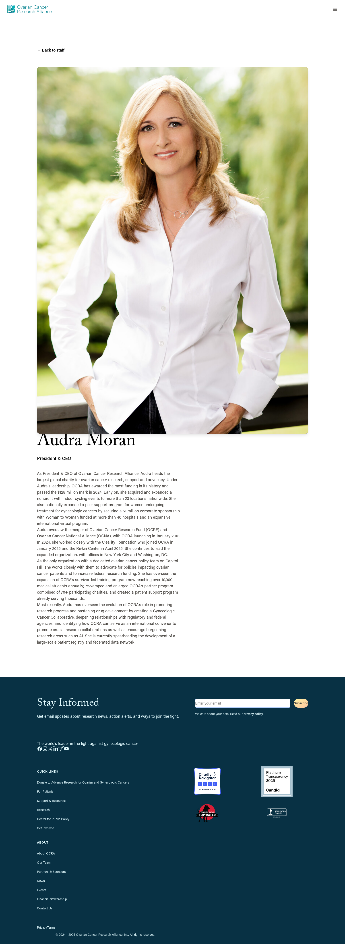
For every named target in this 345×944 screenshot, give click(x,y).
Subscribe (301, 703)
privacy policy (253, 714)
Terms (51, 927)
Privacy (42, 927)
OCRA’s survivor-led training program (93, 579)
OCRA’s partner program (151, 585)
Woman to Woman (62, 517)
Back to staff (50, 50)
